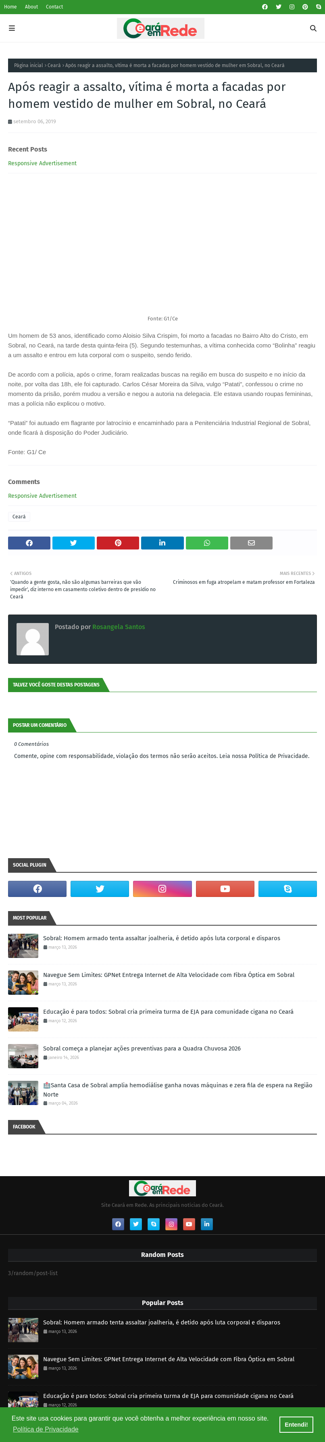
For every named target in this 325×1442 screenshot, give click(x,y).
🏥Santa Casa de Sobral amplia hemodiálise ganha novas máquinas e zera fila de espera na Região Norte (177, 1090)
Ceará (54, 65)
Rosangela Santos (118, 627)
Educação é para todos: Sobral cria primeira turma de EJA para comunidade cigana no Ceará (168, 1011)
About (31, 7)
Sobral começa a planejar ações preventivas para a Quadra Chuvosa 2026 (142, 1048)
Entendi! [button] (296, 1424)
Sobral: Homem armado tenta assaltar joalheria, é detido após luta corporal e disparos (161, 938)
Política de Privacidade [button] (46, 1429)
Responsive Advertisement (42, 163)
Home (10, 7)
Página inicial (28, 65)
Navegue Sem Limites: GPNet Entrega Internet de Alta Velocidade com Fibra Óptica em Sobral (168, 975)
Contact (54, 7)
